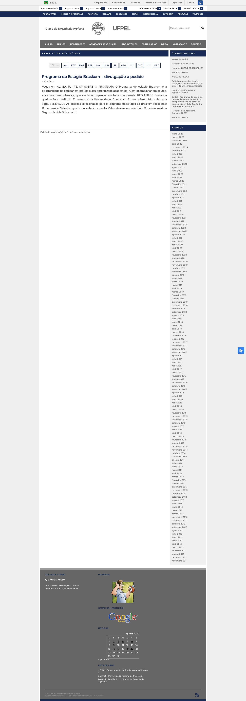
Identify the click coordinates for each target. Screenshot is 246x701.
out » (106, 659)
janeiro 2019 (178, 298)
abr (90, 65)
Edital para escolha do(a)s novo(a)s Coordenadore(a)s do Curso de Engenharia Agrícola (187, 83)
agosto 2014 (178, 460)
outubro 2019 (178, 268)
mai (98, 65)
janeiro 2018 (178, 339)
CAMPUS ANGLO (55, 580)
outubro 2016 (178, 386)
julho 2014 (177, 463)
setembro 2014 (179, 456)
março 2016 (178, 409)
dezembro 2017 (179, 342)
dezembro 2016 (180, 382)
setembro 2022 (179, 164)
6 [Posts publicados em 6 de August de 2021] (132, 641)
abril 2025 (177, 144)
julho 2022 (177, 171)
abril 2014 (177, 473)
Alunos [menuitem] (61, 44)
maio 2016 (177, 403)
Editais (135, 14)
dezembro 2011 (179, 557)
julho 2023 (177, 154)
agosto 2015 (178, 426)
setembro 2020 (179, 231)
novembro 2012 (179, 520)
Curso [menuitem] (49, 44)
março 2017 (178, 372)
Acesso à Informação (72, 14)
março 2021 (178, 214)
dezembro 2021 (179, 191)
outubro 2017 (178, 349)
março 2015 (178, 436)
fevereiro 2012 (179, 551)
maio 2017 (177, 366)
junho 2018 (177, 322)
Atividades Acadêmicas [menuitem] (103, 44)
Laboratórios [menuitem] (129, 44)
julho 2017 (177, 359)
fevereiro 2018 (179, 335)
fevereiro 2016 (179, 413)
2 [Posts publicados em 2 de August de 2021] (114, 641)
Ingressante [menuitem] (179, 44)
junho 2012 (177, 537)
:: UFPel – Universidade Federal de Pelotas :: (120, 676)
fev (73, 65)
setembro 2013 (179, 497)
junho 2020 (177, 241)
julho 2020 (177, 238)
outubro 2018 (178, 308)
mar (81, 65)
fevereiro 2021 (179, 218)
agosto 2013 (178, 500)
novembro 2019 (180, 265)
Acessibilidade (150, 8)
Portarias (183, 14)
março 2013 (178, 514)
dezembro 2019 (180, 261)
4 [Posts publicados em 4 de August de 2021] (123, 641)
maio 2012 (177, 540)
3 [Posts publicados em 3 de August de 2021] (118, 641)
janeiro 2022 (178, 187)
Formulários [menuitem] (149, 44)
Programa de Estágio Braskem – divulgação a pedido (93, 76)
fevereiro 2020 (179, 255)
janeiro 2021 (178, 221)
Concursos (121, 14)
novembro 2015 (179, 419)
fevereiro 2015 (179, 440)
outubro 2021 (178, 194)
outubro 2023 (179, 150)
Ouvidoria (168, 14)
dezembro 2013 (179, 487)
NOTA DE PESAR (180, 77)
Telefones (198, 14)
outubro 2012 (178, 524)
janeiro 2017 (178, 379)
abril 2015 (177, 433)
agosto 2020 (178, 234)
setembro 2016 (179, 389)
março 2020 (178, 251)
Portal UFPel (49, 14)
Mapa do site (193, 8)
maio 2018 (177, 325)
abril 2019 (177, 288)
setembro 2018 (179, 312)
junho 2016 (177, 399)
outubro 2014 (178, 453)
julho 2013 (177, 503)
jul (115, 65)
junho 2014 (177, 466)
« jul (100, 659)
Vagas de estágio (180, 59)
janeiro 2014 (178, 483)
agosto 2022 (178, 167)
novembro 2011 (179, 561)
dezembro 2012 (179, 517)
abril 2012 (177, 544)
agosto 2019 (178, 275)
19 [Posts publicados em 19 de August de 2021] (127, 649)
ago (123, 65)
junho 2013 (177, 507)
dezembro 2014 (180, 446)
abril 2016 (177, 406)
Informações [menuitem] (77, 44)
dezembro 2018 (180, 302)
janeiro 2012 (178, 554)
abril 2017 (177, 369)
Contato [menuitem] (196, 44)
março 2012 (178, 547)
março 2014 (178, 477)
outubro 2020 (179, 228)
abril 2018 (177, 329)
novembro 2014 (180, 450)
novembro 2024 (180, 147)
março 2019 (178, 292)
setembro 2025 (179, 140)
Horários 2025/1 (180, 72)
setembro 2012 (179, 527)
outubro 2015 (178, 423)
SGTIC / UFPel (96, 696)
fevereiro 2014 (179, 480)
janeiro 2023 (178, 161)
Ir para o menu (74, 8)
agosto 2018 (178, 315)
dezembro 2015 (179, 416)
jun (106, 65)
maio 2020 (177, 245)
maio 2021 (177, 208)
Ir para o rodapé (117, 8)
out (140, 65)
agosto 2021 (178, 198)
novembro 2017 (179, 345)
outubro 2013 (178, 493)
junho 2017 (177, 362)
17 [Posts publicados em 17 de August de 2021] (118, 649)
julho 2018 (177, 319)
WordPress (61, 696)
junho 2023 (177, 157)
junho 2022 (177, 174)
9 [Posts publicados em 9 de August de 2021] (114, 645)
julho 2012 (177, 534)
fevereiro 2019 (179, 295)
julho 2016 (177, 396)
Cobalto (107, 14)
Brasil (52, 2)
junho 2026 (177, 134)
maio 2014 (177, 470)
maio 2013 (177, 510)
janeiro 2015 (178, 443)
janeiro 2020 (178, 258)
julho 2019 (177, 278)
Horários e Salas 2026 (183, 64)
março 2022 (178, 181)
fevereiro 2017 (179, 376)
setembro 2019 (179, 271)
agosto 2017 (178, 356)
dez (156, 65)
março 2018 (178, 332)
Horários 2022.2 (180, 117)
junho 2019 (177, 282)
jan (65, 65)
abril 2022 (177, 177)
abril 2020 (177, 248)
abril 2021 (177, 211)
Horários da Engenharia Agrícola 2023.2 (183, 91)
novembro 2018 (180, 305)
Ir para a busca (95, 8)
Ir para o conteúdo (51, 8)
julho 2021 (177, 201)
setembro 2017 (179, 352)
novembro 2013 (179, 490)
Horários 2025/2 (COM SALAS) (187, 68)
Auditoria (93, 14)
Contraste (172, 8)
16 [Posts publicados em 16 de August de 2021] (114, 649)
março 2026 (178, 137)
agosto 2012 (178, 530)
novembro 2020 (180, 224)
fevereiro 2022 (179, 184)
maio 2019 (177, 285)
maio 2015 (177, 430)
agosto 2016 (178, 393)
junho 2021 (177, 204)
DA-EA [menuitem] (164, 44)
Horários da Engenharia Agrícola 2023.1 (183, 112)
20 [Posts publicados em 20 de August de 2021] (132, 649)
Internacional (150, 14)
